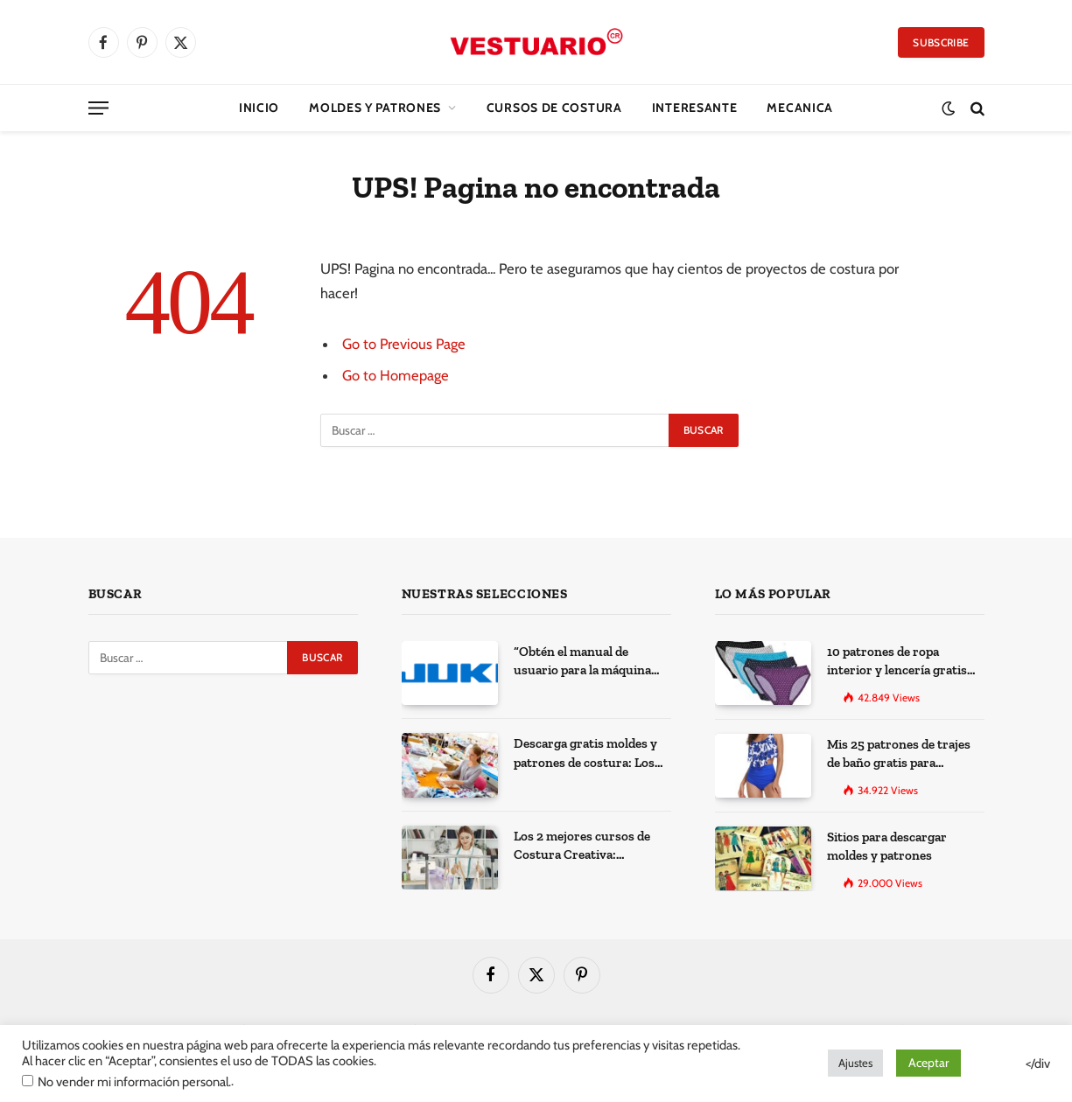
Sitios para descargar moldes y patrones (887, 846)
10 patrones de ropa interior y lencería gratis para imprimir (897, 662)
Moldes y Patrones (375, 107)
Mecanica (800, 107)
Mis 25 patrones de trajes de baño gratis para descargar (898, 754)
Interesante (695, 107)
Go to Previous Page (404, 343)
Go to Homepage (395, 375)
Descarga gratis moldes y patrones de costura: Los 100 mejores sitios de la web (592, 754)
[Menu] (98, 108)
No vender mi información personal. (134, 1082)
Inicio (259, 107)
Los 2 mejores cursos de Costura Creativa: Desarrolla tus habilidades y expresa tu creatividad (588, 846)
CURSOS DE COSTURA (554, 107)
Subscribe (941, 42)
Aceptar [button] (928, 1063)
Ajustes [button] (855, 1063)
